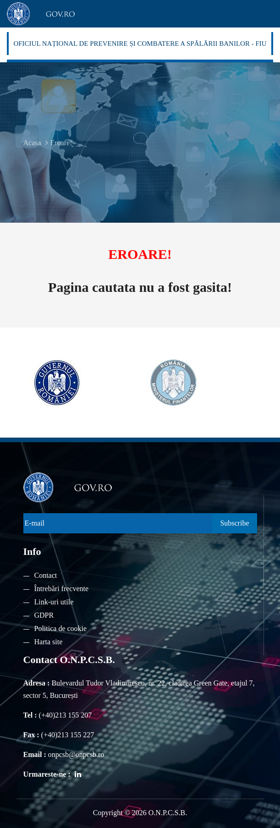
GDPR (44, 615)
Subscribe (234, 523)
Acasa (32, 143)
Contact (45, 575)
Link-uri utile (54, 602)
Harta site (48, 642)
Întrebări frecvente (61, 588)
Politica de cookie (60, 628)
